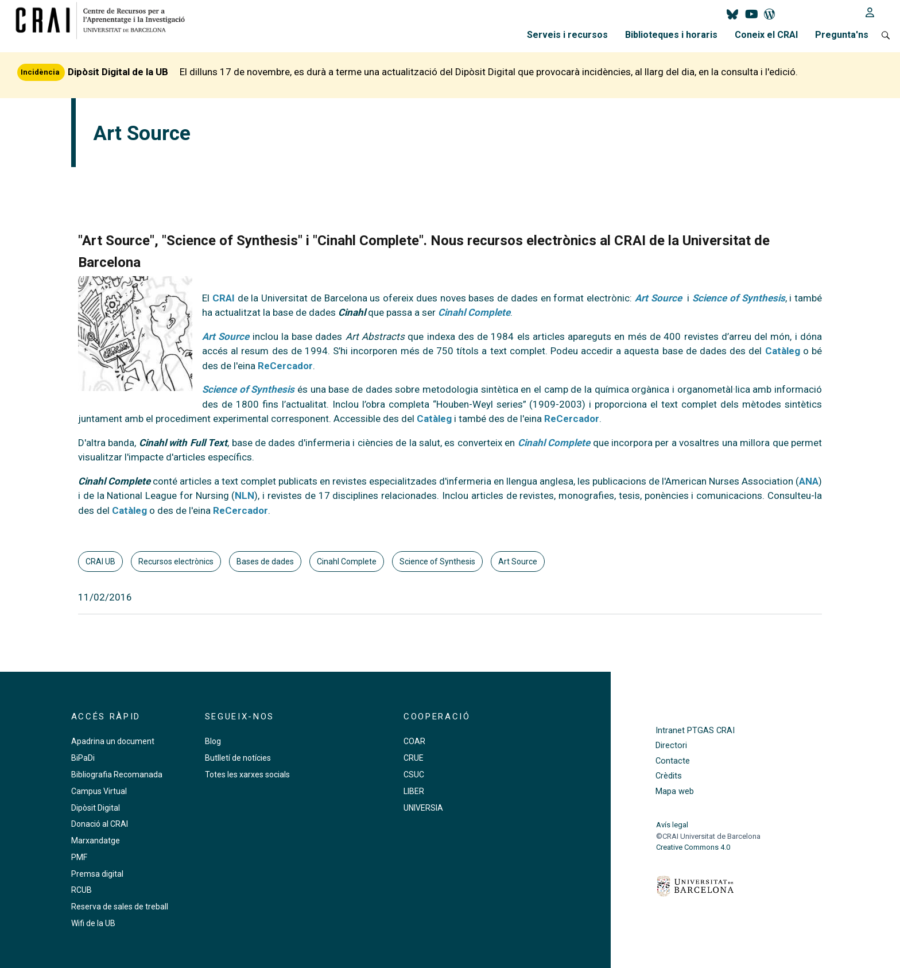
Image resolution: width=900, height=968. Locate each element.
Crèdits (668, 776)
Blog (213, 741)
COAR (414, 741)
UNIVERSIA (423, 807)
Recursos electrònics (176, 561)
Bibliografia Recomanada (116, 774)
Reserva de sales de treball (119, 906)
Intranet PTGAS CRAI (695, 730)
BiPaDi (83, 757)
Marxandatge (95, 840)
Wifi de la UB (93, 923)
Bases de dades (265, 561)
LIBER (414, 791)
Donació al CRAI (99, 823)
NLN (244, 495)
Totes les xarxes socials (247, 774)
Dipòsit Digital (95, 807)
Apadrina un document (112, 741)
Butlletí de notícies (238, 757)
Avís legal (672, 824)
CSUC (414, 774)
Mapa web (674, 791)
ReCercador (285, 365)
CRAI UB (100, 561)
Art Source (517, 561)
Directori (671, 745)
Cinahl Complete (347, 561)
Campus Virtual (99, 791)
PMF (79, 857)
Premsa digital (97, 873)
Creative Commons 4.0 (693, 847)
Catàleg (434, 418)
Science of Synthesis (738, 298)
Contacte (672, 761)
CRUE (414, 757)
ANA (808, 481)
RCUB (81, 890)
